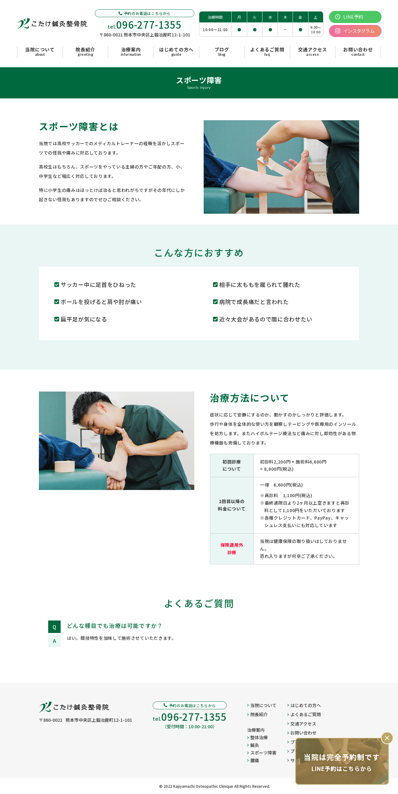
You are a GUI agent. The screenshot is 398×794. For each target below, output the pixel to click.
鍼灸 (253, 745)
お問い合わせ (302, 733)
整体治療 (257, 737)
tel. (145, 24)
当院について (261, 705)
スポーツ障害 (261, 752)
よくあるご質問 (304, 714)
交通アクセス (301, 723)
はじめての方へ (304, 705)
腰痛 (253, 760)
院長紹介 (257, 714)
